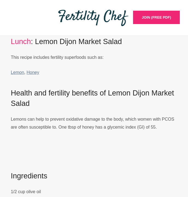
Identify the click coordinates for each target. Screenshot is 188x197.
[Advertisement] (94, 156)
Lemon (17, 72)
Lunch (21, 41)
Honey (33, 72)
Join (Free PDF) (156, 17)
